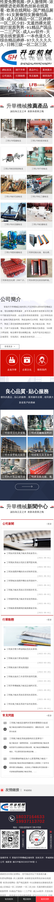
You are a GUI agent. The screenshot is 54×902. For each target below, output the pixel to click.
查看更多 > (9, 346)
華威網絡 (28, 790)
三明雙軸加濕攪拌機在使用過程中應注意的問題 (22, 581)
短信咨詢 (9, 899)
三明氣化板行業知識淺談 (17, 658)
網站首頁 (6, 70)
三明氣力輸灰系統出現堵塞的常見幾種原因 (22, 590)
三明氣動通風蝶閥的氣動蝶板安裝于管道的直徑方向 (22, 608)
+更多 (49, 524)
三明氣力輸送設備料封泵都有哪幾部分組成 (28, 723)
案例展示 (47, 70)
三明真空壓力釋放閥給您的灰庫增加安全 (22, 649)
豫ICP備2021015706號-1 (25, 862)
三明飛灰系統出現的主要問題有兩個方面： (22, 562)
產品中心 (33, 70)
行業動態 (20, 76)
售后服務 (33, 76)
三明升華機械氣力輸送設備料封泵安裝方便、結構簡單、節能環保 (22, 686)
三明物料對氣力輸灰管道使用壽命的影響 (22, 599)
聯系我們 (47, 76)
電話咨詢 (27, 899)
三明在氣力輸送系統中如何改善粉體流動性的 (22, 704)
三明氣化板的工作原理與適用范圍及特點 (22, 677)
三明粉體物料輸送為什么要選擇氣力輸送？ (28, 759)
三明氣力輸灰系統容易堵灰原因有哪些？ (22, 695)
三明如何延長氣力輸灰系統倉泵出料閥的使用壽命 (22, 553)
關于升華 (20, 70)
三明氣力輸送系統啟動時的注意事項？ (26, 738)
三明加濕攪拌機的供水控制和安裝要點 (22, 572)
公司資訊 (6, 76)
